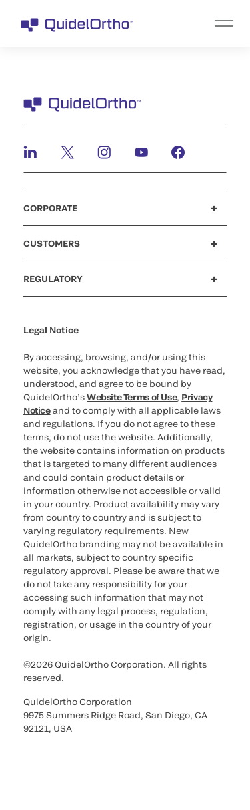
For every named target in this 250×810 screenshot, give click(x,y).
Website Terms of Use (132, 397)
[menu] (207, 23)
